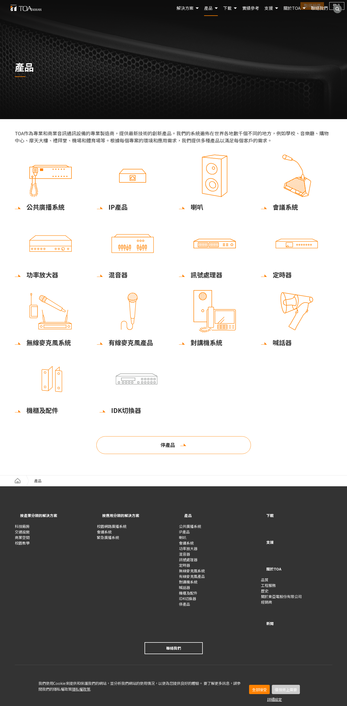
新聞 (266, 605)
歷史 (264, 577)
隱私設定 (66, 659)
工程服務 (268, 571)
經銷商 (266, 588)
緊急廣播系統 (108, 540)
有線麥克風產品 (192, 579)
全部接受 (259, 689)
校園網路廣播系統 (112, 529)
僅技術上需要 (286, 689)
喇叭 (182, 540)
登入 (337, 5)
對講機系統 (188, 584)
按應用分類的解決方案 (123, 519)
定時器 (184, 567)
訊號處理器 (188, 562)
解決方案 (185, 16)
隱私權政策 (81, 689)
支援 (266, 538)
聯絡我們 (319, 16)
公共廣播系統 (190, 529)
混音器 (184, 556)
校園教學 (22, 545)
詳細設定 (274, 699)
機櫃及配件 (188, 595)
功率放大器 (188, 551)
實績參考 (250, 16)
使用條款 (22, 659)
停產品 (167, 449)
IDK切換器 (187, 601)
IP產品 (184, 534)
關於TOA (291, 16)
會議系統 (104, 534)
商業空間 (22, 540)
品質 (264, 566)
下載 (266, 519)
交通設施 (22, 534)
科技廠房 (22, 529)
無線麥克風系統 (192, 573)
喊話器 (184, 590)
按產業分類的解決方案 (41, 519)
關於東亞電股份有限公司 (281, 582)
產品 (208, 16)
